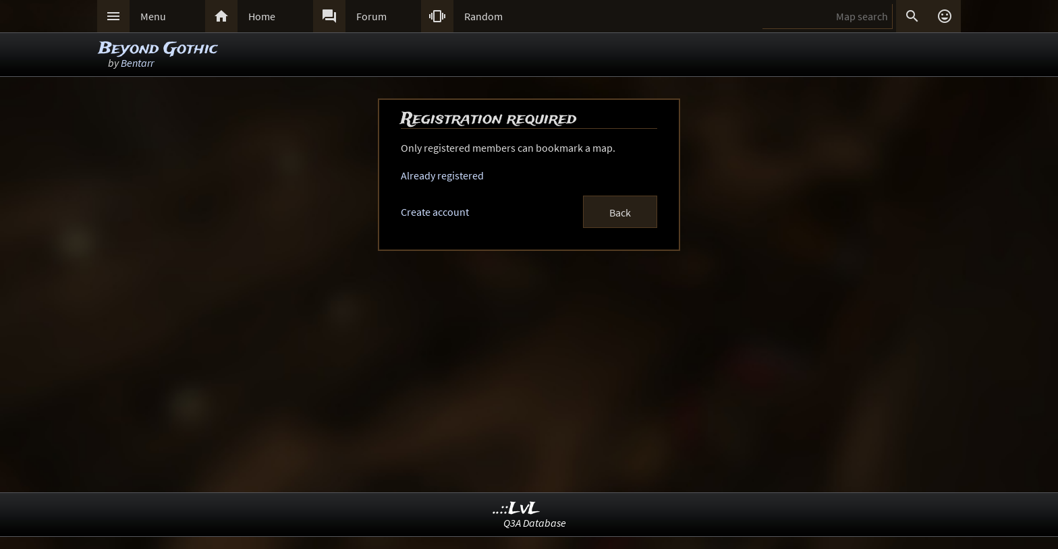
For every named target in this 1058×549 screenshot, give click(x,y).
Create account (435, 212)
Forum (371, 16)
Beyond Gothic (158, 49)
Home (261, 16)
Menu (153, 16)
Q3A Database (534, 522)
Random (483, 16)
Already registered (442, 175)
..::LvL (516, 509)
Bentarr (137, 62)
